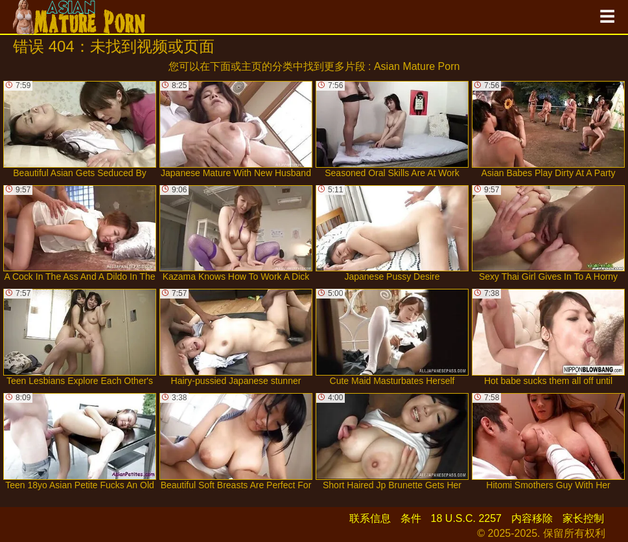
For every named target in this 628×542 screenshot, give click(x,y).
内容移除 (532, 518)
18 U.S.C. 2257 (466, 518)
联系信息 (370, 518)
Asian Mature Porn (417, 66)
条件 (411, 518)
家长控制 (583, 518)
